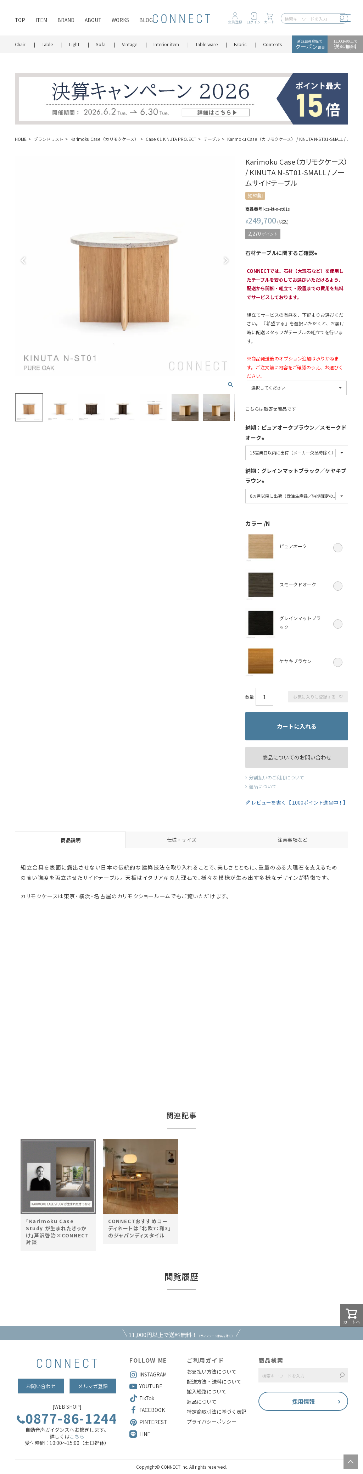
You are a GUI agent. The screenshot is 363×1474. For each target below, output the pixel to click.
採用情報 (303, 1401)
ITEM (41, 19)
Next (226, 261)
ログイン (253, 21)
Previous (23, 261)
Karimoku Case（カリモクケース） (105, 139)
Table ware (206, 44)
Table (47, 44)
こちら (76, 1436)
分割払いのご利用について (276, 777)
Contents (272, 44)
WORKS (120, 19)
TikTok (141, 1398)
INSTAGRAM (148, 1375)
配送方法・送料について (214, 1381)
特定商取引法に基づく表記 (216, 1411)
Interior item (166, 44)
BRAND (65, 19)
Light (74, 44)
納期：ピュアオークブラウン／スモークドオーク (295, 433)
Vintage (129, 44)
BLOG (146, 19)
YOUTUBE (145, 1386)
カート (269, 21)
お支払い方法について (211, 1371)
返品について (263, 786)
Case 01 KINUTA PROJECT (171, 139)
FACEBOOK (147, 1410)
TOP (20, 19)
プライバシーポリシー (211, 1421)
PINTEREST (148, 1422)
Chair (20, 44)
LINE (144, 1433)
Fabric (240, 44)
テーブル (211, 139)
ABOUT (93, 19)
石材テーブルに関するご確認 (282, 253)
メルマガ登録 (93, 1386)
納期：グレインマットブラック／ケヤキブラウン (295, 476)
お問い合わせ (41, 1386)
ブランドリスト (48, 139)
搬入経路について (207, 1391)
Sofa (101, 44)
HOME (21, 139)
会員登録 (235, 21)
